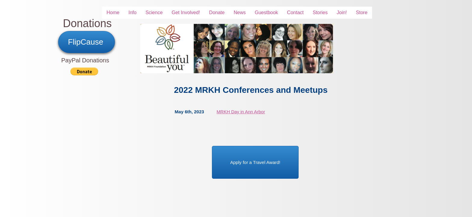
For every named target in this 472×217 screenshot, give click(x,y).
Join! (342, 12)
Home (113, 12)
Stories (320, 12)
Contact (295, 12)
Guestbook (266, 12)
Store (361, 12)
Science (154, 12)
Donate (217, 12)
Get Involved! (186, 12)
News (240, 12)
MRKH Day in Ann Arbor (241, 111)
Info (133, 12)
